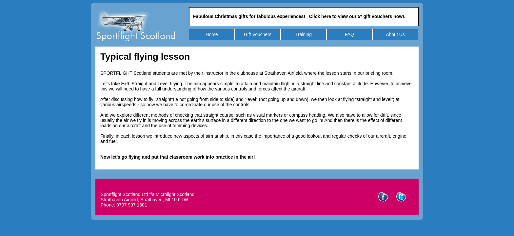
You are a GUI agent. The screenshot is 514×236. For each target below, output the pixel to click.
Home (212, 34)
